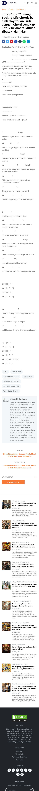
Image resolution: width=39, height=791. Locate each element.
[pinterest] (17, 770)
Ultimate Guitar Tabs (11, 386)
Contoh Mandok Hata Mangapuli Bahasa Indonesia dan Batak (24, 504)
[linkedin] (13, 770)
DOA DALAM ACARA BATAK (23, 601)
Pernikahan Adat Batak (22, 623)
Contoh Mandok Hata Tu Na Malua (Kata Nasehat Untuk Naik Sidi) (24, 585)
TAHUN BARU (21, 645)
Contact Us (19, 760)
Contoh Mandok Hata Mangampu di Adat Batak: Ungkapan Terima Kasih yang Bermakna (24, 688)
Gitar (5, 372)
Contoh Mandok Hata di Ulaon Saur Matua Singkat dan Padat (23, 565)
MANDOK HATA (20, 501)
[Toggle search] (32, 3)
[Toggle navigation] (35, 3)
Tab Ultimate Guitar (11, 376)
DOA (13, 601)
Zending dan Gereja (31, 582)
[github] (22, 774)
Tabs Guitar (27, 376)
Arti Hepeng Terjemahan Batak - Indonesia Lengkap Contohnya (23, 668)
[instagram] (28, 3)
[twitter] (30, 770)
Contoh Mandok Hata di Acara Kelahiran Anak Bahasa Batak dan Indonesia (24, 525)
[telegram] (9, 770)
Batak (14, 542)
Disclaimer (19, 751)
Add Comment (13, 482)
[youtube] (21, 770)
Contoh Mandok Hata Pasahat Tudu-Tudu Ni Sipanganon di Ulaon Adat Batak (24, 627)
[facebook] (25, 3)
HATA (13, 501)
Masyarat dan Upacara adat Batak (25, 684)
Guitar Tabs (16, 372)
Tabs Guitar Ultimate (11, 381)
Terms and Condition (19, 757)
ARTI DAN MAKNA (17, 664)
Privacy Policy (19, 754)
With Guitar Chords (10, 391)
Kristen (14, 645)
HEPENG (25, 664)
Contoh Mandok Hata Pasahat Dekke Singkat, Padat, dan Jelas (23, 546)
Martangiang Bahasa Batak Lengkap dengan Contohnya (22, 605)
